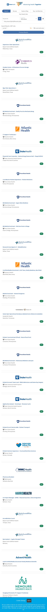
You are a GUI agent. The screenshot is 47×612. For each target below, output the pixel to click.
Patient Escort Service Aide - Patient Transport (16, 427)
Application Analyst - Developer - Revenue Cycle (17, 404)
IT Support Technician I (9, 134)
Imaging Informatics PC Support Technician (15, 593)
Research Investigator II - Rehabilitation (14, 247)
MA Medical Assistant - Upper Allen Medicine (15, 203)
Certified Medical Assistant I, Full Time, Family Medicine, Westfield (22, 270)
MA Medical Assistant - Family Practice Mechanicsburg (18, 111)
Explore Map (24, 11)
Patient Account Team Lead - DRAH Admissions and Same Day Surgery (23, 382)
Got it (29, 600)
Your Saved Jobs (23, 14)
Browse (15, 11)
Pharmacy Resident (8, 477)
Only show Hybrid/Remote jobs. (12, 21)
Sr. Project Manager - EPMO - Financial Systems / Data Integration (22, 497)
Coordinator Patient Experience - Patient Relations (17, 179)
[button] (43, 18)
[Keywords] (11, 18)
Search (6, 11)
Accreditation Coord (9, 518)
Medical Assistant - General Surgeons (14, 293)
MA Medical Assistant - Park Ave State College (16, 226)
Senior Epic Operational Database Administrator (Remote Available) (22, 314)
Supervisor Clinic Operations (11, 44)
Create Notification (39, 28)
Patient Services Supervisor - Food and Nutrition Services (19, 451)
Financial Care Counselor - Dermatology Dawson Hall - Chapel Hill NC (23, 156)
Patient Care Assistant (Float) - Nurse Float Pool (17, 337)
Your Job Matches (38, 11)
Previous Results (23, 32)
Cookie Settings (20, 600)
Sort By (4, 28)
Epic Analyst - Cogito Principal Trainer (14, 539)
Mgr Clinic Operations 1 (9, 88)
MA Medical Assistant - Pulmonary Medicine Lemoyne (18, 360)
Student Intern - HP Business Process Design (16, 67)
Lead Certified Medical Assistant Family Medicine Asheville (20, 561)
